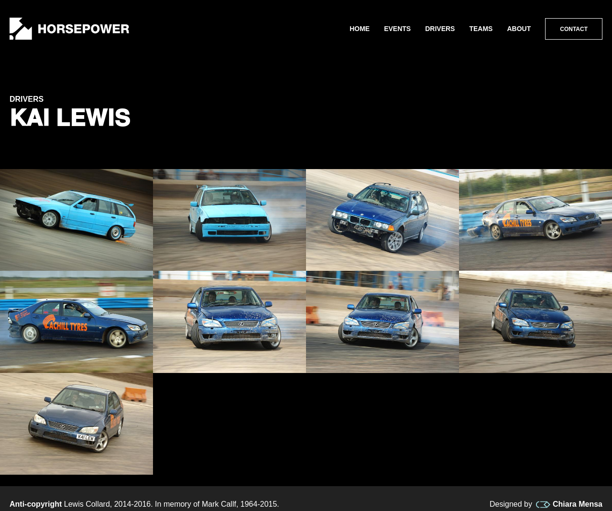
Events (397, 28)
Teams (480, 28)
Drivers (440, 28)
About (519, 28)
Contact (574, 29)
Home (360, 28)
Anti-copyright (36, 504)
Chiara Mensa (569, 504)
